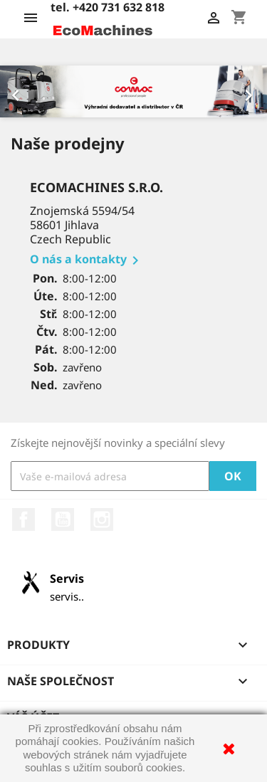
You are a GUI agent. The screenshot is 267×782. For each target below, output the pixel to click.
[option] (133, 91)
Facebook (23, 519)
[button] (20, 91)
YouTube (62, 519)
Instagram (101, 519)
